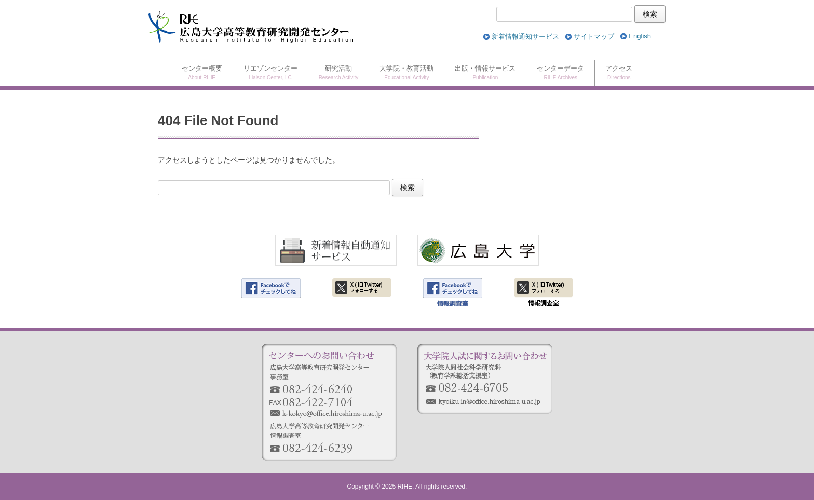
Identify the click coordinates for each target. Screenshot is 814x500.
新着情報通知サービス (525, 36)
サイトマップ (594, 36)
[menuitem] (640, 37)
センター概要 (202, 73)
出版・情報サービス (485, 73)
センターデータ (560, 73)
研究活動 (339, 73)
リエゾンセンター (270, 73)
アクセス (618, 73)
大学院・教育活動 (406, 73)
